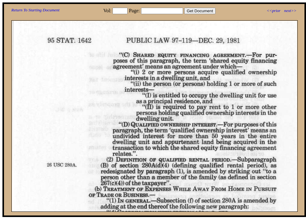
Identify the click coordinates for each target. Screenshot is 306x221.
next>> (290, 10)
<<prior (273, 10)
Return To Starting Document (35, 10)
